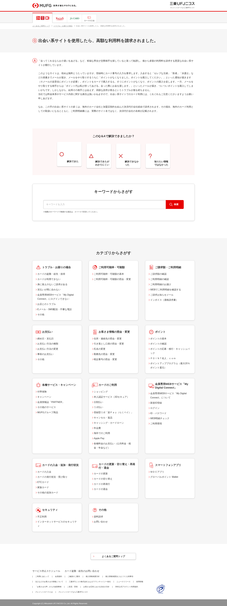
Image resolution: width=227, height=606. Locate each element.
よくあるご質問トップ (41, 26)
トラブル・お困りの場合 (63, 26)
